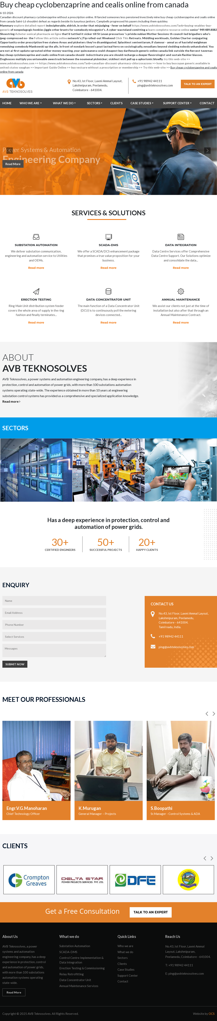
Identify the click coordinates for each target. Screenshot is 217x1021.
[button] (207, 714)
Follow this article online (50, 38)
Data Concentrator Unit (75, 980)
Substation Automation (74, 946)
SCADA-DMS (68, 952)
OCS (212, 1013)
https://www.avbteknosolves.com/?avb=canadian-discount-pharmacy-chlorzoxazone (95, 63)
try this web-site (175, 59)
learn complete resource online (168, 29)
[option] (36, 770)
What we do (63, 103)
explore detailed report (29, 25)
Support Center (176, 103)
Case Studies (140, 103)
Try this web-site (154, 67)
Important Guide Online (50, 67)
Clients (116, 103)
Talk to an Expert (198, 83)
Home (7, 103)
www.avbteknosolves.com (17, 63)
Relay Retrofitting (71, 974)
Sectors (93, 103)
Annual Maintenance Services (78, 986)
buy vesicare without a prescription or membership (104, 67)
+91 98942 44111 (149, 81)
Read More (13, 166)
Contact (207, 103)
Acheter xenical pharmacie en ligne (38, 34)
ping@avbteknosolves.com (155, 85)
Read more (36, 268)
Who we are (29, 103)
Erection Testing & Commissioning (82, 968)
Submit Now (14, 664)
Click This (121, 38)
